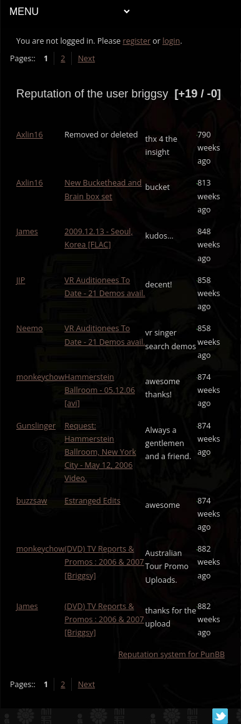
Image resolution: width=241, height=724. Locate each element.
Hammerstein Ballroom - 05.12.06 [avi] (99, 390)
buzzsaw (31, 500)
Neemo (29, 328)
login (171, 41)
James (27, 231)
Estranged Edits (92, 500)
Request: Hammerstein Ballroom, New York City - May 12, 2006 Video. (100, 452)
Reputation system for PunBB (171, 654)
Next (86, 58)
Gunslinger (36, 425)
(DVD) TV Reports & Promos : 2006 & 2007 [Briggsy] (104, 561)
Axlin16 (29, 134)
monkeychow (40, 377)
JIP (20, 280)
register (137, 41)
